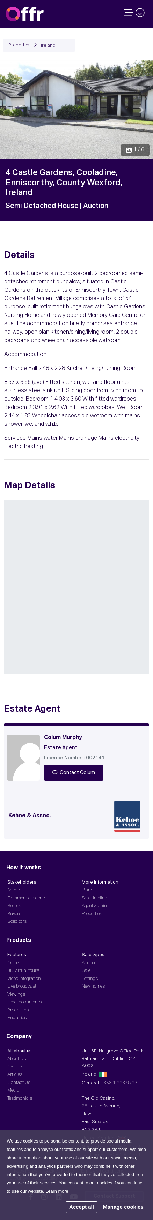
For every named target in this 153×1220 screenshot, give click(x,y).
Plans (87, 890)
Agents (14, 890)
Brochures (18, 1010)
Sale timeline (94, 898)
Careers (15, 1067)
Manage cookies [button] (123, 1207)
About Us (16, 1059)
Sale (86, 970)
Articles (14, 1074)
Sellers (14, 905)
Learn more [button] (56, 1191)
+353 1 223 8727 (119, 1083)
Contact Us (18, 1082)
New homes (93, 986)
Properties (19, 45)
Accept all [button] (81, 1207)
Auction (89, 963)
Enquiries (17, 1018)
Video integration (24, 978)
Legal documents (24, 1002)
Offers (13, 963)
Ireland (48, 45)
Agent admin (94, 905)
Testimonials (19, 1098)
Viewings (16, 994)
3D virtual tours (23, 970)
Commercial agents (26, 898)
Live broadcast (21, 986)
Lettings (90, 978)
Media (13, 1090)
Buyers (14, 914)
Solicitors (17, 921)
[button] (11, 109)
